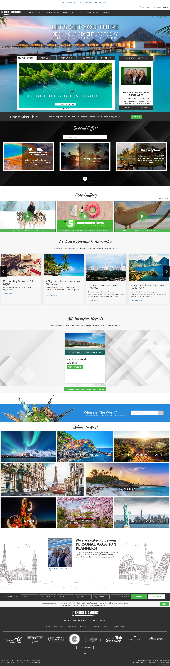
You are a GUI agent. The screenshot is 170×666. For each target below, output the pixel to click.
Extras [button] (79, 13)
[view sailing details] (64, 265)
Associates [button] (106, 13)
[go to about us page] (136, 76)
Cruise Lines (58, 627)
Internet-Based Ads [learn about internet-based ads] (163, 664)
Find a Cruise (47, 58)
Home (48, 627)
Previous (3, 271)
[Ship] (65, 596)
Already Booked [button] (92, 13)
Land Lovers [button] (68, 13)
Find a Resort (86, 58)
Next (166, 271)
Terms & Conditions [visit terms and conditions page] (80, 605)
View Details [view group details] (9, 294)
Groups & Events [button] (53, 13)
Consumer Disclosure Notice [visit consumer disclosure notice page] (97, 605)
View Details (74, 367)
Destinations (71, 627)
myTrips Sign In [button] (160, 7)
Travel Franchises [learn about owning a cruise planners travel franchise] (164, 660)
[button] (68, 2)
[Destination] (101, 596)
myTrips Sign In (119, 627)
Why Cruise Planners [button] (34, 13)
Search (139, 597)
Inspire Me (106, 58)
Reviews (144, 108)
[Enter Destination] (144, 413)
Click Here (136, 117)
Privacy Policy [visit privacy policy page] (67, 605)
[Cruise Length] (83, 596)
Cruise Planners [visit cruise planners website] (24, 662)
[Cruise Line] (47, 596)
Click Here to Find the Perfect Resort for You (85, 389)
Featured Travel (27, 58)
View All (164, 198)
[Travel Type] (29, 596)
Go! (160, 413)
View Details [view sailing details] (52, 296)
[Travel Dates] (120, 596)
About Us (127, 108)
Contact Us (95, 627)
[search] (85, 137)
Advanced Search (156, 597)
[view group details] (21, 265)
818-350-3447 (100, 620)
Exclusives (83, 627)
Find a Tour (66, 58)
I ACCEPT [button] (164, 604)
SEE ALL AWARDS (85, 648)
